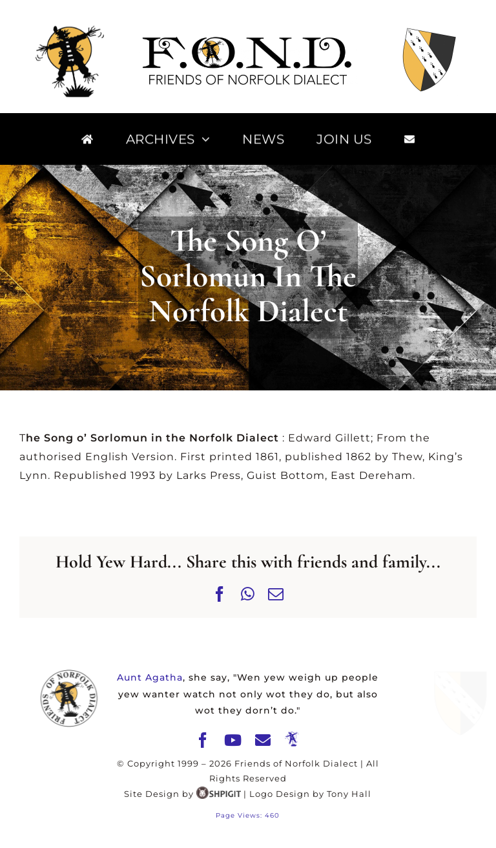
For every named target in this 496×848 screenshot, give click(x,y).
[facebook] (203, 740)
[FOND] (248, 38)
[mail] (263, 740)
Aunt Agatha (150, 677)
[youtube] (233, 740)
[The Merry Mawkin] (292, 739)
